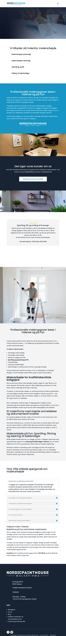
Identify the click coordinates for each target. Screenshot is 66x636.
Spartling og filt (18, 67)
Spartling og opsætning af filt (18, 360)
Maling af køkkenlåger (21, 73)
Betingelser (11, 610)
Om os (10, 612)
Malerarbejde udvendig (21, 60)
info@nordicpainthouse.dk (22, 588)
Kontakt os (10, 553)
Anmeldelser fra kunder (33, 179)
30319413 (16, 592)
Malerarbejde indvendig (21, 54)
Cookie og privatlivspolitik (16, 621)
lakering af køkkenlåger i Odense (37, 442)
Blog (9, 614)
